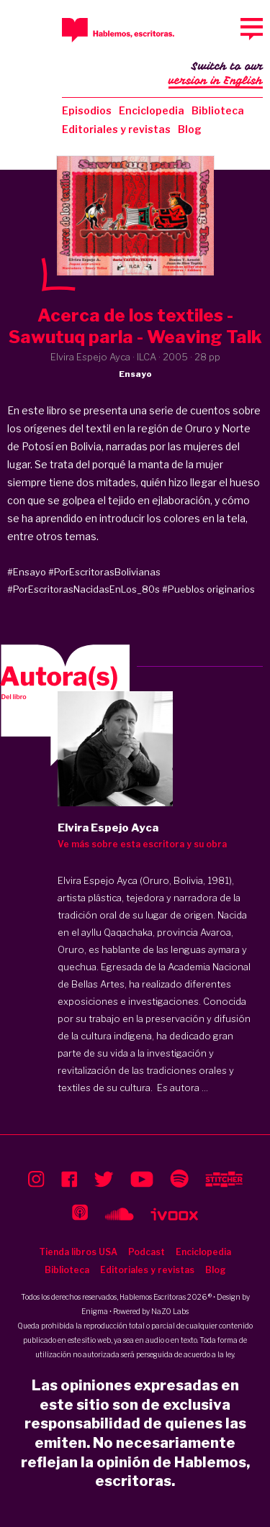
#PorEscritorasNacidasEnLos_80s (83, 589)
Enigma (94, 1311)
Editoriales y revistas (116, 129)
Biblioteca (218, 110)
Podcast (146, 1251)
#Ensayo (26, 572)
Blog (190, 129)
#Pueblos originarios (208, 589)
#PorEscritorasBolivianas (104, 572)
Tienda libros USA (78, 1251)
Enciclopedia (151, 110)
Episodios (87, 110)
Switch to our (215, 74)
